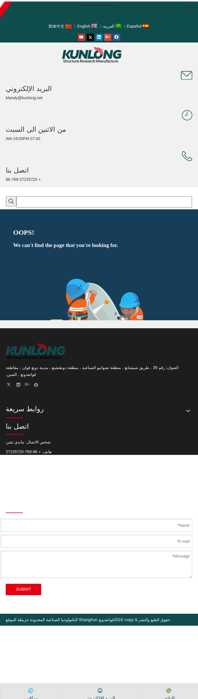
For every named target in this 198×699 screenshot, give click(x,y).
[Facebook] (116, 37)
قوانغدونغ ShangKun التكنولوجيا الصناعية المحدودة (72, 619)
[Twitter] (90, 37)
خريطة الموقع (17, 619)
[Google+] (107, 37)
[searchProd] (104, 202)
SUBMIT (23, 589)
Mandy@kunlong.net (24, 98)
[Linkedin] (99, 37)
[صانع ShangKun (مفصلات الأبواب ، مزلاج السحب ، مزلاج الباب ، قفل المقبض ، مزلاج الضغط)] (186, 75)
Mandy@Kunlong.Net (25, 490)
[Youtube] (81, 37)
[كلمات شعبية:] (11, 201)
